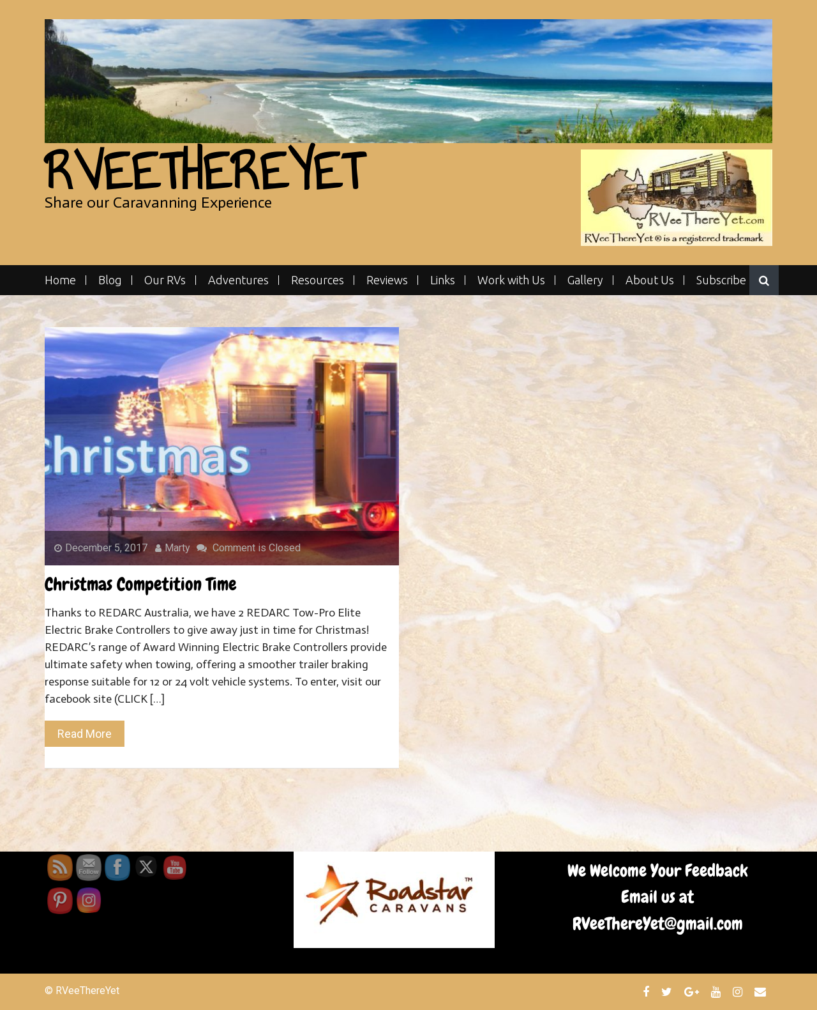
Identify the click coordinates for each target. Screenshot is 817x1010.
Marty (172, 548)
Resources (317, 280)
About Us (650, 280)
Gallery (585, 280)
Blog (110, 280)
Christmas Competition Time (141, 584)
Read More (84, 733)
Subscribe (721, 280)
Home (60, 280)
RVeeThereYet (204, 171)
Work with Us (511, 280)
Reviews (387, 280)
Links (442, 280)
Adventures (238, 280)
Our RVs (165, 280)
